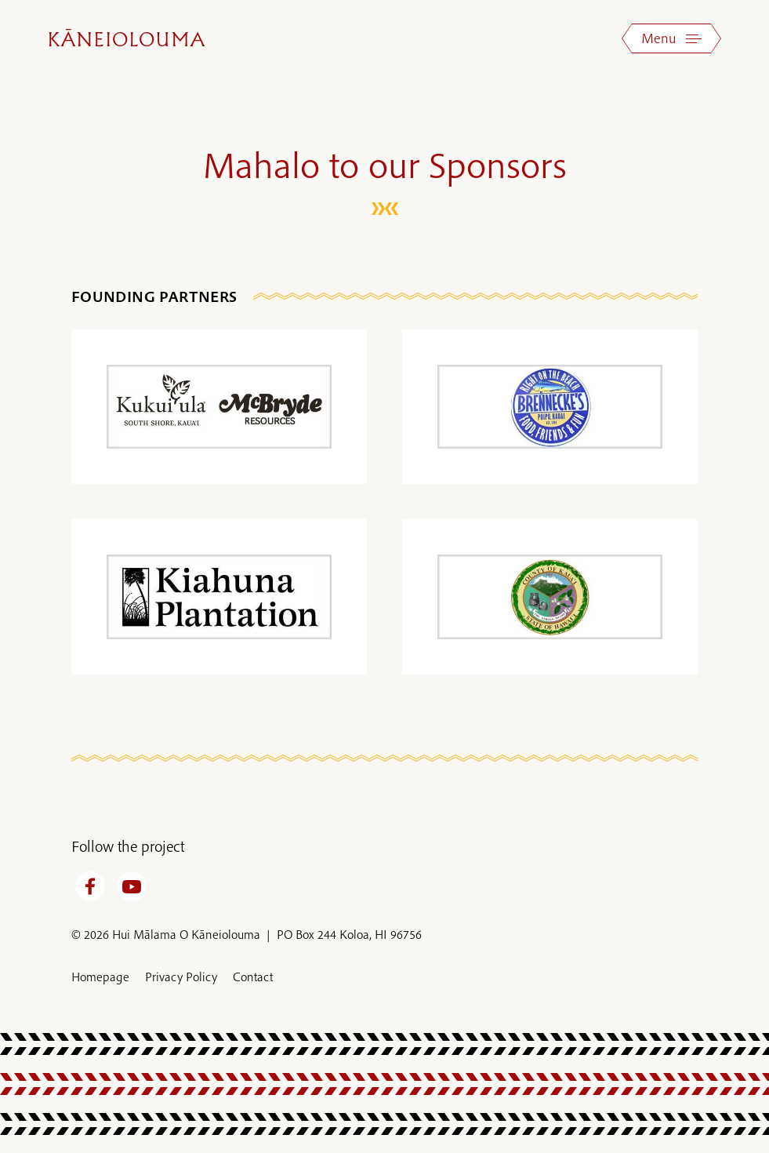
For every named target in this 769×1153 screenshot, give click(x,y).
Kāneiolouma (127, 40)
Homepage (100, 976)
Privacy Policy (181, 976)
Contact (253, 976)
